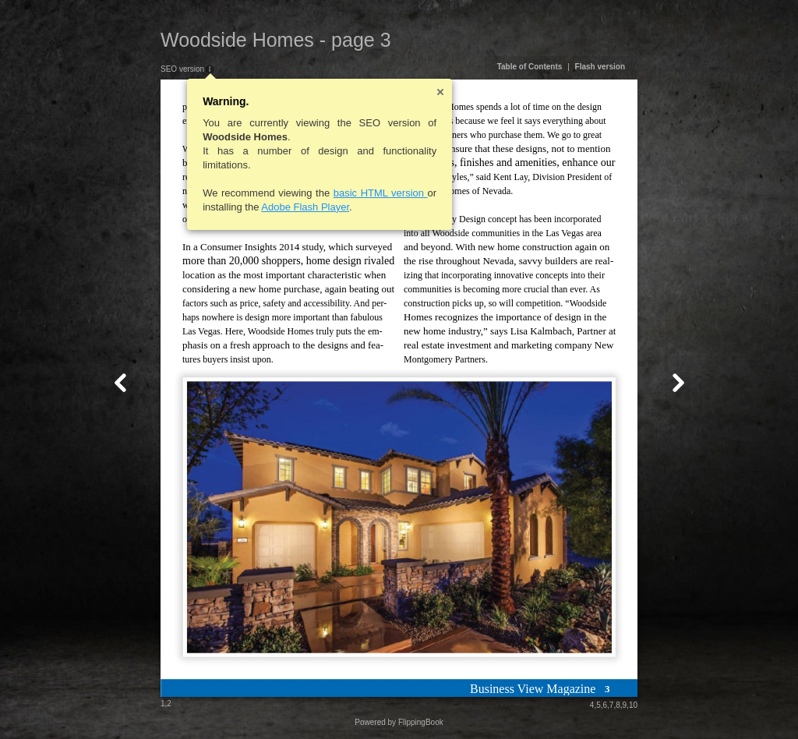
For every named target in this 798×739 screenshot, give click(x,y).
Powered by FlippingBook (399, 722)
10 (633, 705)
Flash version (600, 66)
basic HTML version (381, 193)
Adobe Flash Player (305, 207)
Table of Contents (530, 66)
